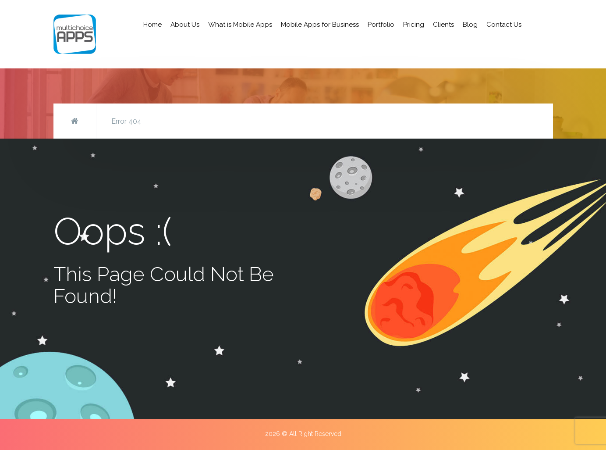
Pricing (413, 25)
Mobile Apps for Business (320, 25)
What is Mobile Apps (240, 25)
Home (152, 25)
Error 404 (126, 121)
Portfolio (381, 25)
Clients (443, 25)
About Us (184, 25)
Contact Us (503, 25)
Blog (470, 25)
